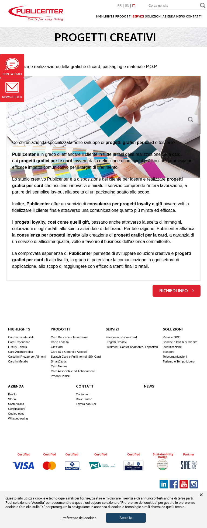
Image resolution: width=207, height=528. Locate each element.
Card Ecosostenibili (20, 337)
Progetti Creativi (116, 342)
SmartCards (59, 361)
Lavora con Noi (86, 404)
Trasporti (168, 351)
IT (133, 6)
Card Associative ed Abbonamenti (73, 371)
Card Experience (19, 342)
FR (120, 6)
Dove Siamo (84, 399)
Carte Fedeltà (60, 342)
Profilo (12, 394)
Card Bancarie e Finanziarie (69, 337)
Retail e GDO (171, 337)
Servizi (138, 16)
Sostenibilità (16, 404)
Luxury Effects (17, 347)
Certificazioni (16, 408)
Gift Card (57, 347)
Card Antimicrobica (20, 351)
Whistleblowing (18, 418)
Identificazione (172, 347)
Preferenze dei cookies (78, 518)
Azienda (169, 16)
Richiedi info (176, 290)
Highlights (105, 16)
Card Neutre (59, 366)
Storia (12, 399)
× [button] (201, 495)
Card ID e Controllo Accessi (69, 351)
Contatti (194, 16)
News (180, 16)
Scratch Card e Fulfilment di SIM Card (76, 356)
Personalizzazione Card (121, 337)
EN (127, 6)
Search (203, 6)
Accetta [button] (125, 518)
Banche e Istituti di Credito (180, 342)
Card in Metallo (18, 361)
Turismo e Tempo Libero (179, 361)
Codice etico (16, 413)
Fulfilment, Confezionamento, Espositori (132, 347)
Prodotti (123, 16)
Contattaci (12, 67)
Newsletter (12, 90)
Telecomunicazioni (175, 356)
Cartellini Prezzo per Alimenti (27, 356)
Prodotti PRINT (61, 376)
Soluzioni (153, 16)
